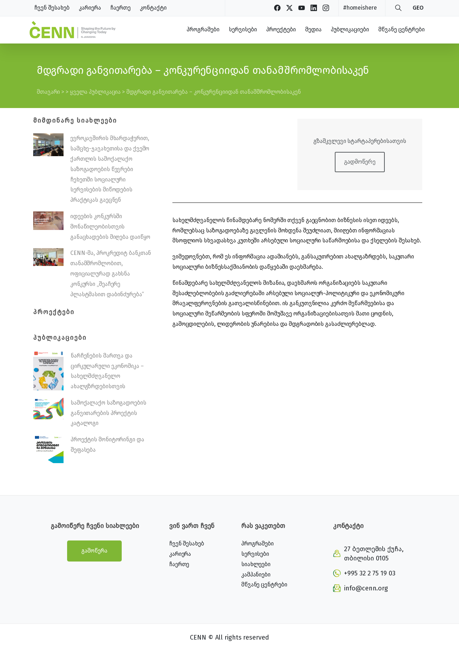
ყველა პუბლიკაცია (95, 91)
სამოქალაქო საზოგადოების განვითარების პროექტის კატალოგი (108, 413)
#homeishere (360, 8)
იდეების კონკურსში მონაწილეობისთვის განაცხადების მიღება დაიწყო (110, 226)
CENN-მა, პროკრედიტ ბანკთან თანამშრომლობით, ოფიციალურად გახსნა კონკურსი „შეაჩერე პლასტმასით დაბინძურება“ (110, 273)
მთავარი (48, 91)
